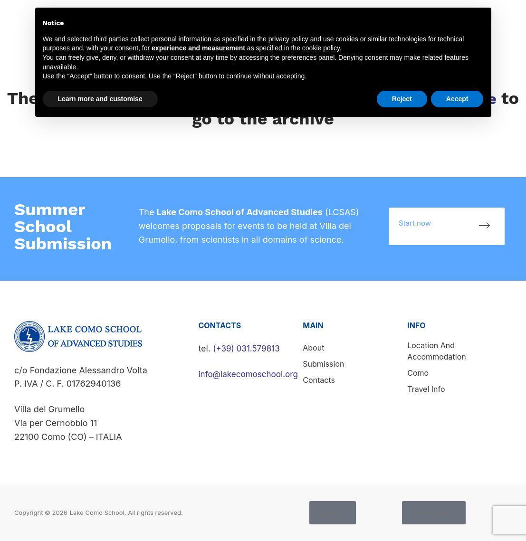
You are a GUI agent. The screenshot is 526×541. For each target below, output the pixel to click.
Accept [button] (457, 99)
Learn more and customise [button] (100, 99)
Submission (323, 364)
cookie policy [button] (321, 48)
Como (418, 373)
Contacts (501, 20)
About (313, 347)
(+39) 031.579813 (248, 348)
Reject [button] (402, 99)
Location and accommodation (436, 351)
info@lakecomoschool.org (250, 374)
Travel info (426, 389)
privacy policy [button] (288, 39)
